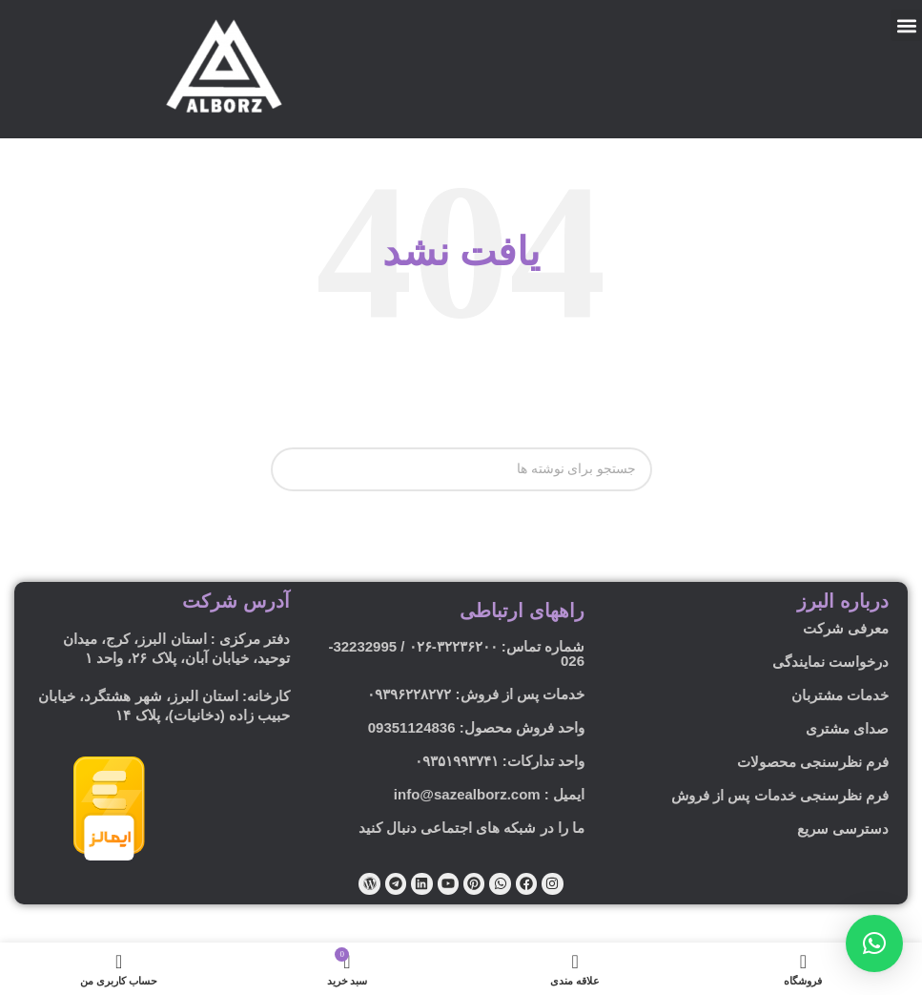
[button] (906, 25)
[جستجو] (461, 469)
